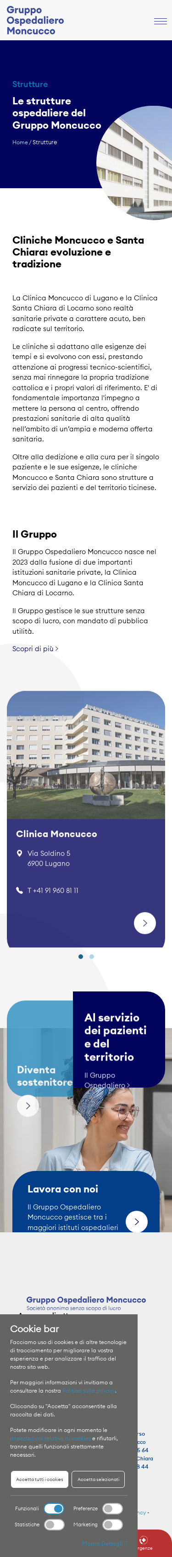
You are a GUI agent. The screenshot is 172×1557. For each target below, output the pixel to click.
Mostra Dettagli (105, 1543)
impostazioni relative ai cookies (50, 1438)
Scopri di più (35, 644)
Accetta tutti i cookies (39, 1479)
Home (20, 142)
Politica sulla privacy (88, 1390)
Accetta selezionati (98, 1479)
